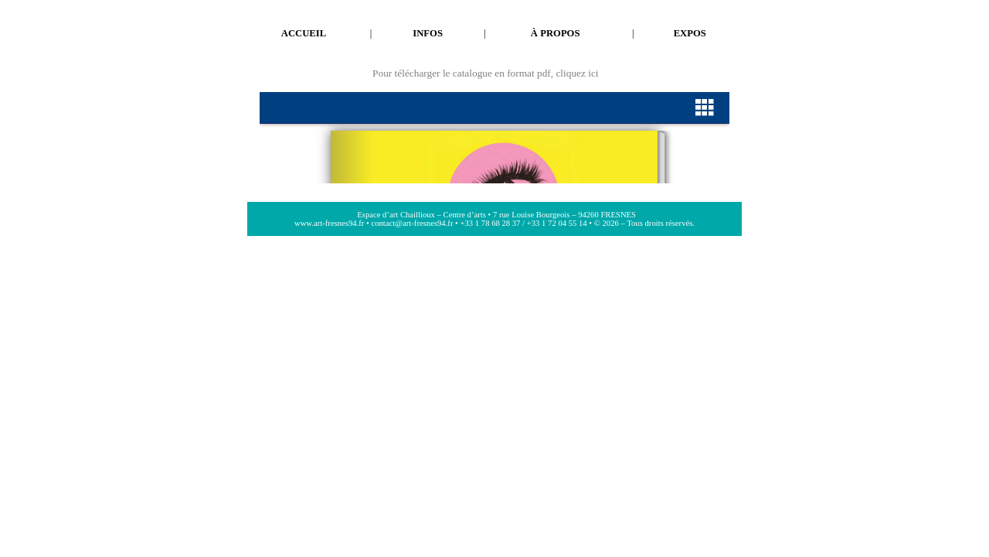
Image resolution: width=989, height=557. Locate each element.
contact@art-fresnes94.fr (412, 223)
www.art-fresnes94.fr (329, 223)
